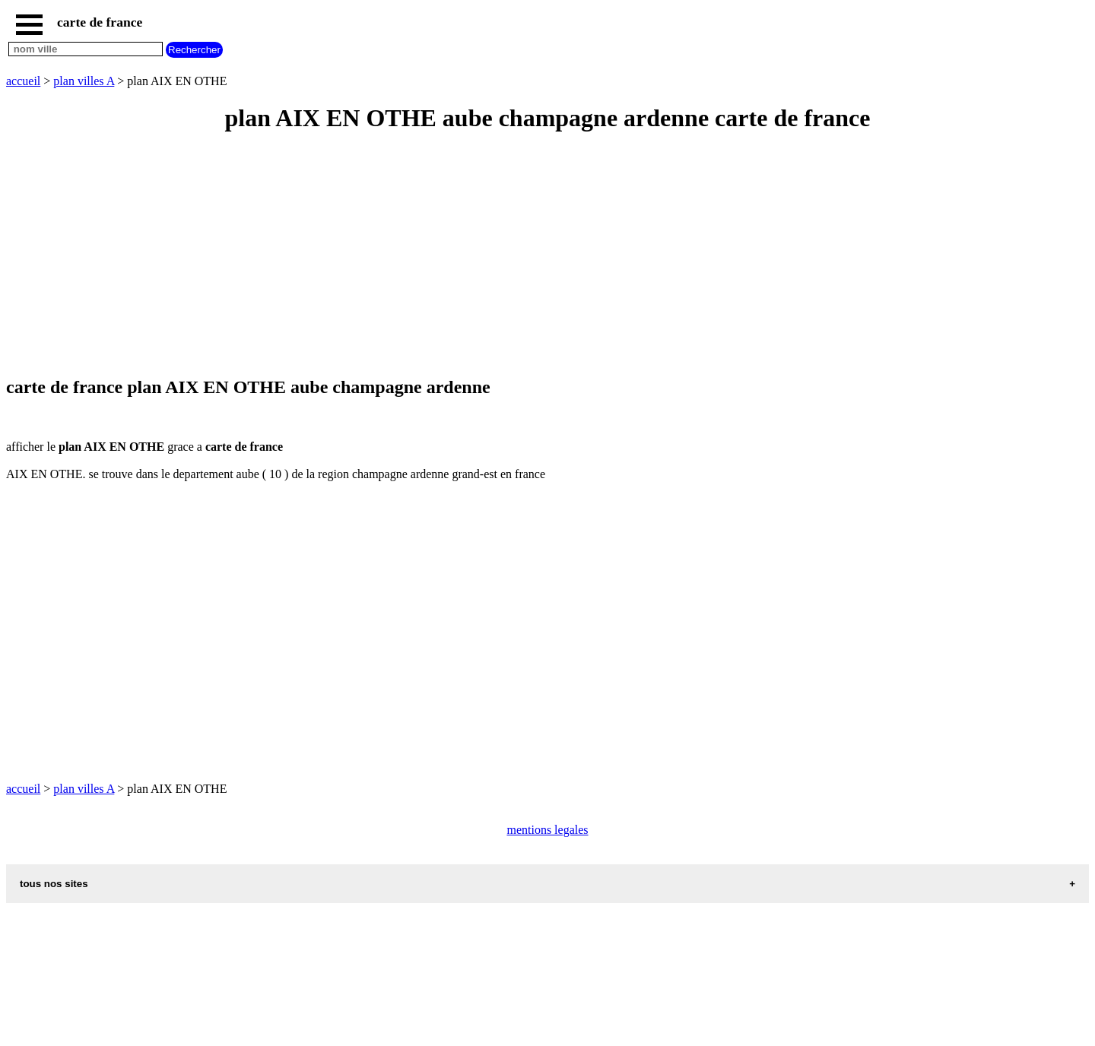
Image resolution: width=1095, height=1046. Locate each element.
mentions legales (547, 829)
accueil (23, 80)
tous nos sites (54, 883)
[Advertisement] (462, 255)
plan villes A (83, 80)
